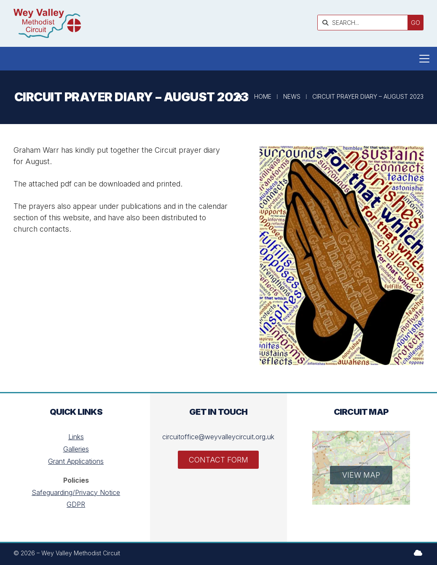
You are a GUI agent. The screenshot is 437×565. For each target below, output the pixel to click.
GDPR (76, 504)
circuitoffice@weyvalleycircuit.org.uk (218, 437)
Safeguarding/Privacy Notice (76, 492)
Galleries (76, 449)
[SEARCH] (365, 22)
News (291, 96)
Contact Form (218, 459)
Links (76, 437)
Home (262, 96)
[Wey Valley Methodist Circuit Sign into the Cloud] (418, 553)
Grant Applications (76, 461)
